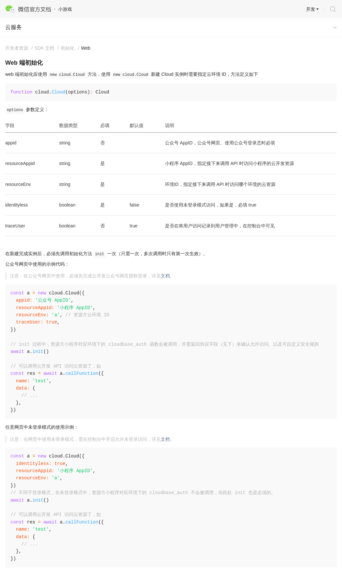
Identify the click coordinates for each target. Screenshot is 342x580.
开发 (310, 9)
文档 (165, 275)
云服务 (13, 27)
